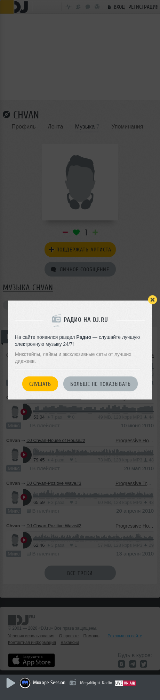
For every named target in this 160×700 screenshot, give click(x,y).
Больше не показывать (100, 384)
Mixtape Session (49, 683)
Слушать (40, 384)
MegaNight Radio (96, 682)
